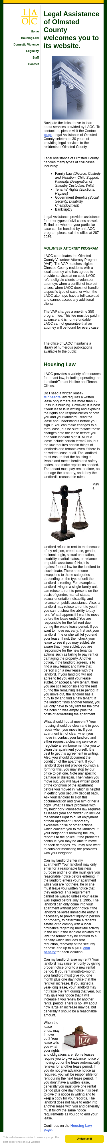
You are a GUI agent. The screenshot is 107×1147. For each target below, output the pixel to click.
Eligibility (32, 51)
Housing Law (30, 38)
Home (35, 31)
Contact (33, 64)
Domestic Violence (26, 44)
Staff (36, 57)
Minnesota (52, 397)
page (48, 135)
